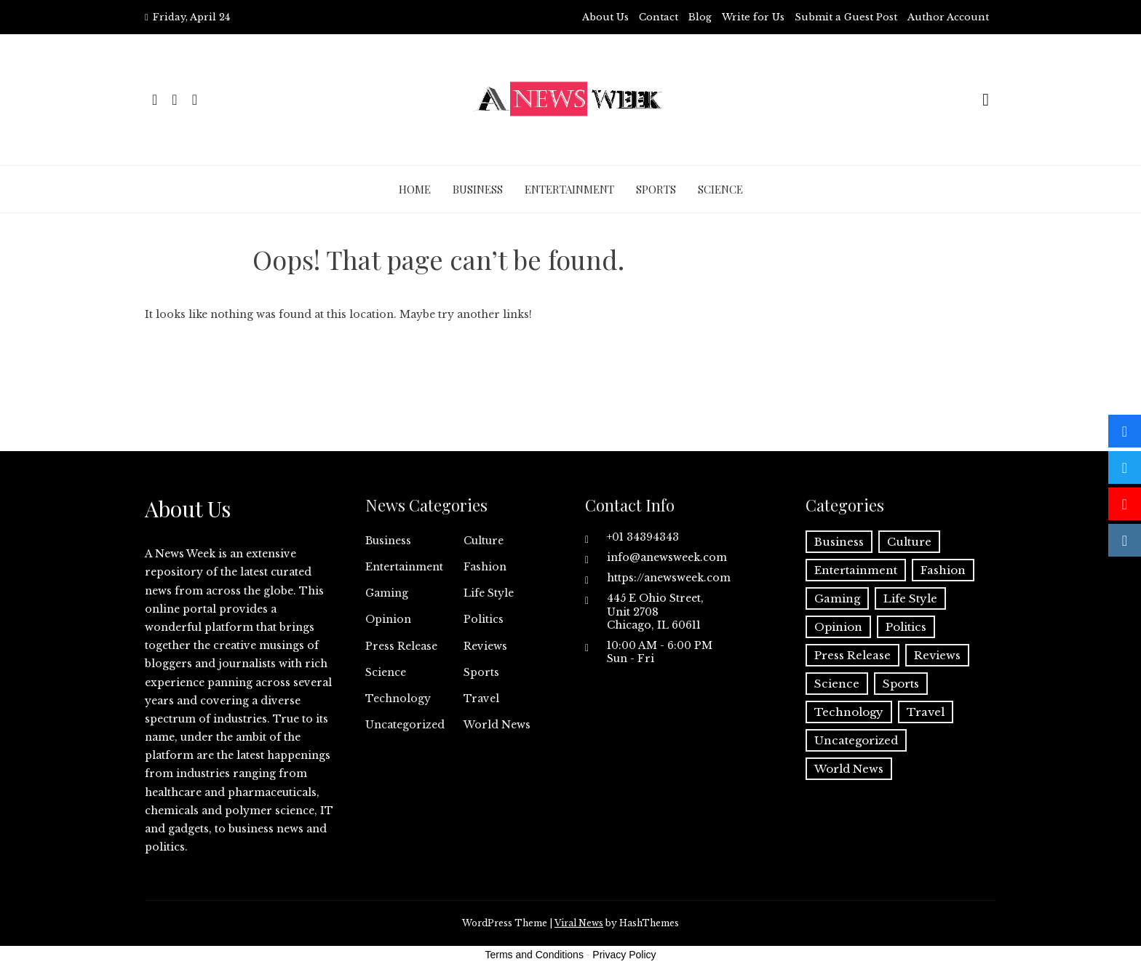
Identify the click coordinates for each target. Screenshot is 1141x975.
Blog (700, 17)
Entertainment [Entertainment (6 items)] (855, 570)
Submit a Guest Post (846, 17)
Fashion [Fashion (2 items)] (943, 570)
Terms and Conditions (534, 954)
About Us (605, 17)
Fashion (485, 566)
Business (478, 189)
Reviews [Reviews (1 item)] (937, 655)
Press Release (401, 646)
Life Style (489, 593)
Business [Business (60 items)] (839, 542)
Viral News (578, 923)
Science (720, 189)
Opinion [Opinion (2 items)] (838, 627)
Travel (481, 698)
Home (415, 189)
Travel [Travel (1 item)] (926, 712)
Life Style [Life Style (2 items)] (910, 598)
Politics (484, 619)
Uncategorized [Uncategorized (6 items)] (856, 740)
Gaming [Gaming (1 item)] (837, 598)
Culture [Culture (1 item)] (909, 542)
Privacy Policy (624, 954)
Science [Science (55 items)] (836, 684)
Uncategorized (405, 724)
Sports (656, 189)
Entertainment (569, 189)
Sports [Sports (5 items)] (901, 684)
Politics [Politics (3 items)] (906, 627)
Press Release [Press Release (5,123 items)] (852, 655)
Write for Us (753, 17)
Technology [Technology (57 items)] (848, 712)
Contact (658, 17)
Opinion (388, 619)
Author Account (948, 17)
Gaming (386, 593)
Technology (398, 698)
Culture (484, 540)
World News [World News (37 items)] (848, 769)
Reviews (485, 646)
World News (497, 724)
